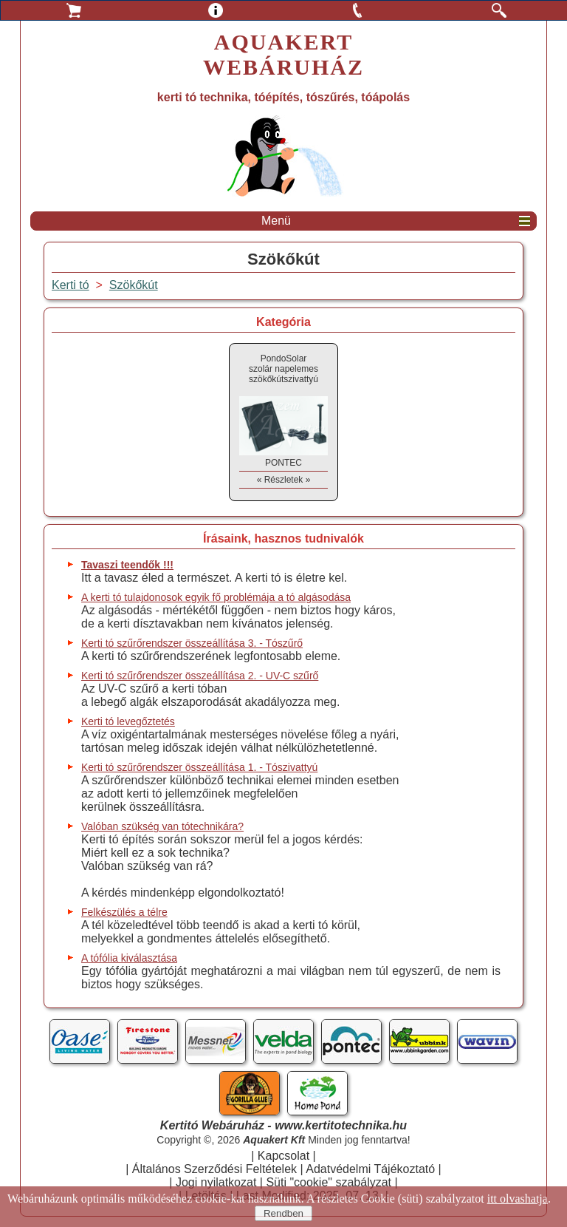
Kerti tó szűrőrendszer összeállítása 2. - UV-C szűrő (199, 676)
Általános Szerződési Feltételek (214, 1169)
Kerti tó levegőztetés (128, 721)
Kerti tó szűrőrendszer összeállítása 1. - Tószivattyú (199, 767)
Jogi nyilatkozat (216, 1182)
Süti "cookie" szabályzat (328, 1182)
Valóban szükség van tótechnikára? (162, 826)
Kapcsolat (283, 1155)
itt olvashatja (517, 1198)
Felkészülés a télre (124, 912)
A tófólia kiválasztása (129, 958)
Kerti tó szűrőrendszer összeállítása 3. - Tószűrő (192, 643)
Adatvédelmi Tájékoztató (370, 1169)
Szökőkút (133, 285)
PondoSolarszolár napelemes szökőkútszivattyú (283, 368)
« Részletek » (284, 480)
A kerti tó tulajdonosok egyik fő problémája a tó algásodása (216, 597)
